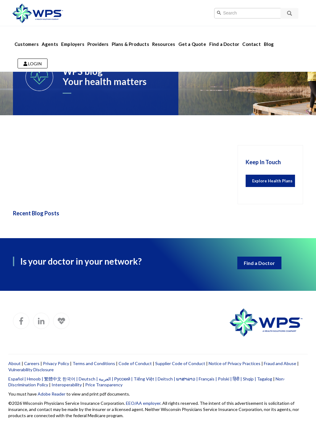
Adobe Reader (51, 393)
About (14, 363)
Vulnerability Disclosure (31, 369)
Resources (163, 36)
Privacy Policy (56, 363)
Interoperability (67, 384)
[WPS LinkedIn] (41, 321)
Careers (32, 363)
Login (32, 56)
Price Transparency (104, 384)
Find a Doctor (224, 36)
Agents (50, 36)
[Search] (253, 13)
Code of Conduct (135, 363)
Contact (251, 36)
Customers (27, 36)
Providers (98, 36)
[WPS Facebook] (21, 321)
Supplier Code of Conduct (180, 363)
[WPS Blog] (61, 321)
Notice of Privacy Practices (234, 363)
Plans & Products (130, 36)
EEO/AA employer (143, 403)
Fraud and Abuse (280, 363)
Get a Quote (192, 36)
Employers (72, 36)
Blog (269, 36)
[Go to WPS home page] (38, 12)
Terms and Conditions (94, 363)
